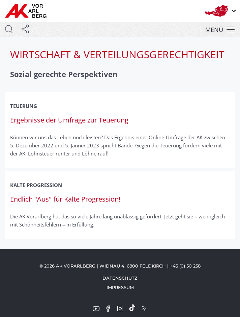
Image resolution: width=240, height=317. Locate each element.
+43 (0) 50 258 (185, 266)
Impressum (120, 287)
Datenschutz (120, 278)
